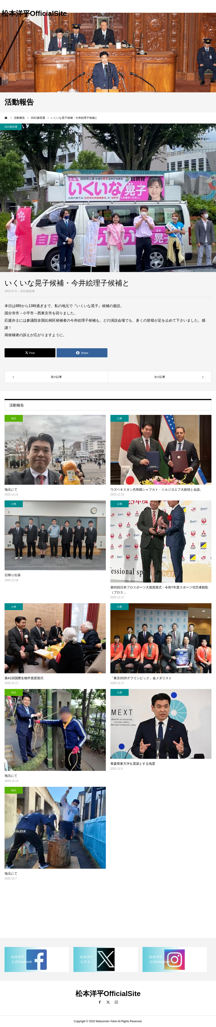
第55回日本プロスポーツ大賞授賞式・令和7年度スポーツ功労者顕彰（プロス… (159, 589)
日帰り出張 (13, 575)
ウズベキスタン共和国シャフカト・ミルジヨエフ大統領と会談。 (156, 489)
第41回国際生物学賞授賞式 (24, 678)
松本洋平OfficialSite (34, 14)
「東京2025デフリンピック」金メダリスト (141, 678)
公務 (119, 418)
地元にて (11, 489)
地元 (13, 418)
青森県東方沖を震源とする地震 (132, 763)
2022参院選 (27, 291)
